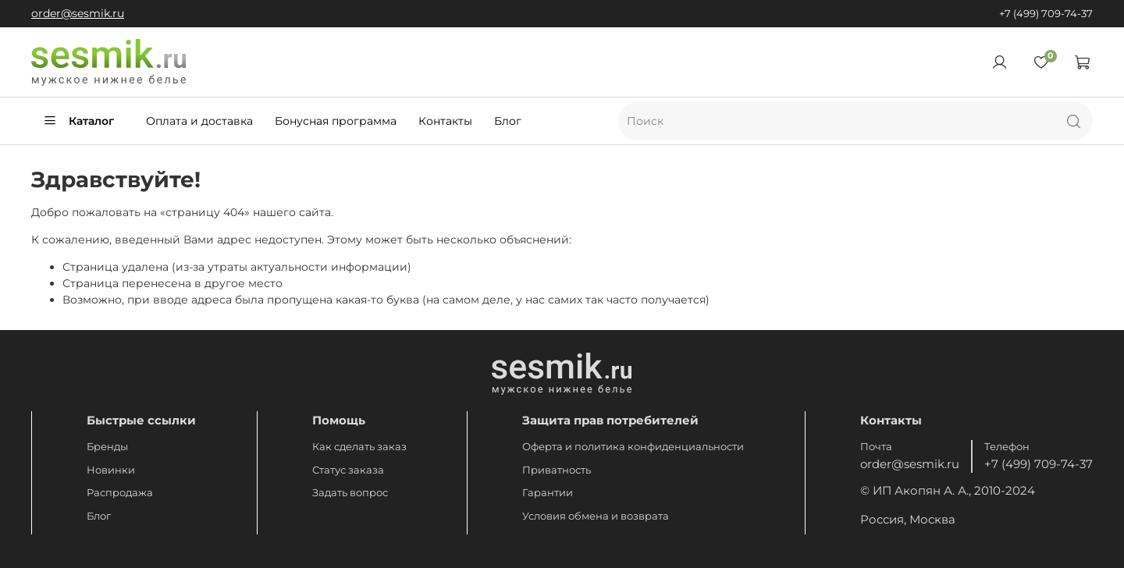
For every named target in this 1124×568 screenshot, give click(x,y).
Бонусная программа (336, 121)
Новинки (111, 470)
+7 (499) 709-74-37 (1046, 14)
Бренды (107, 447)
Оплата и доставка (199, 121)
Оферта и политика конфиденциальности (633, 447)
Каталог (78, 121)
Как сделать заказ (359, 447)
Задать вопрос (350, 493)
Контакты (445, 121)
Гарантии (547, 493)
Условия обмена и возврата (595, 516)
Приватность (556, 470)
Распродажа (120, 493)
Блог (507, 121)
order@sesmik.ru (77, 13)
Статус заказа (348, 470)
